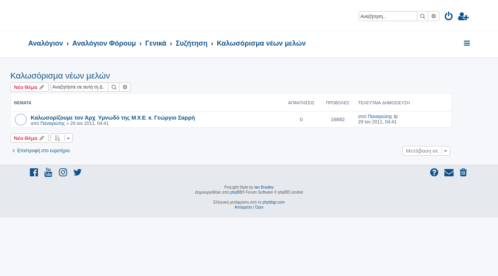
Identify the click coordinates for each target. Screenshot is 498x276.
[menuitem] (449, 17)
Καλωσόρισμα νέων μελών (78, 75)
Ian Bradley (264, 187)
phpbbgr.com (274, 202)
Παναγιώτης (70, 123)
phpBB (236, 192)
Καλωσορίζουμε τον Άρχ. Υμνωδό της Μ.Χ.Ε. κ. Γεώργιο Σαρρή (131, 117)
